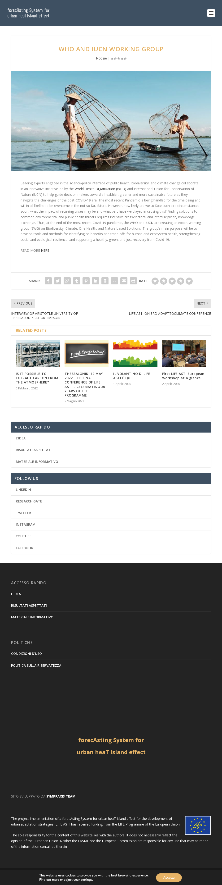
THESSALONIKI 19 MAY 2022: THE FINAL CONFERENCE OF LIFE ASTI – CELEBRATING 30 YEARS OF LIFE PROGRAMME (85, 384)
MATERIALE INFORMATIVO (37, 461)
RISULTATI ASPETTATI (34, 449)
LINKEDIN (23, 489)
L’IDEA (21, 438)
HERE (45, 250)
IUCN (149, 222)
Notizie (101, 58)
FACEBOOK (24, 548)
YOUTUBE (23, 536)
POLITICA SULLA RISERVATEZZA (36, 665)
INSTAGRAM (25, 524)
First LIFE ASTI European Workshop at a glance (183, 375)
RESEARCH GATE (29, 501)
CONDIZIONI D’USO (26, 653)
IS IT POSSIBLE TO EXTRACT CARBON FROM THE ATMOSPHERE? (37, 377)
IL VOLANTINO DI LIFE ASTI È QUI (131, 375)
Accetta (169, 877)
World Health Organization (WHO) (100, 189)
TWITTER (23, 513)
